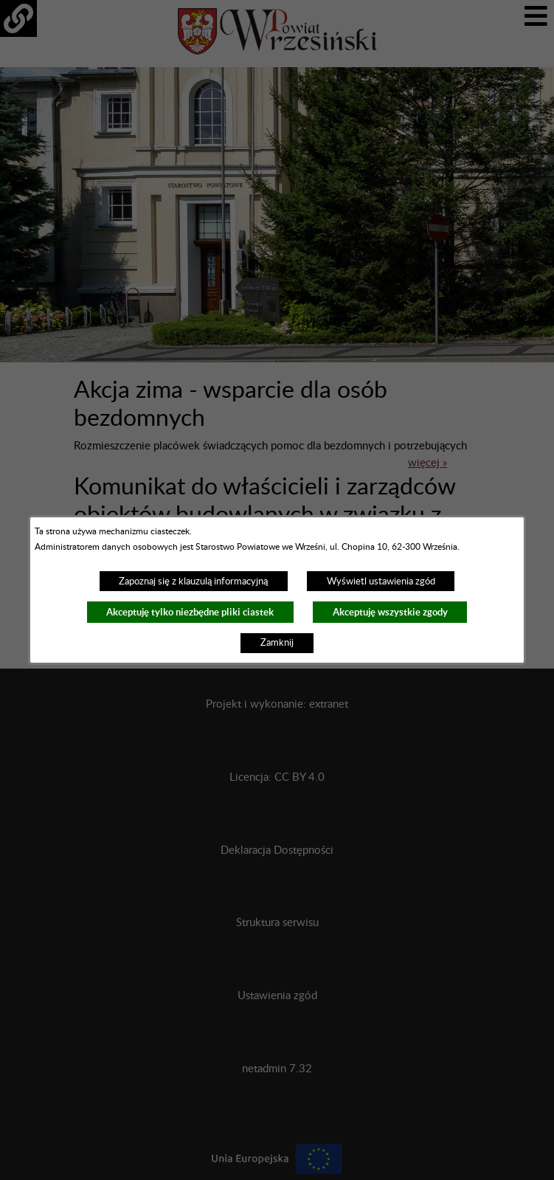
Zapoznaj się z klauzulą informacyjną (193, 581)
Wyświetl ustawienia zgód (381, 581)
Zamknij (277, 643)
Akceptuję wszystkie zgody (390, 612)
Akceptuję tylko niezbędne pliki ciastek (190, 612)
